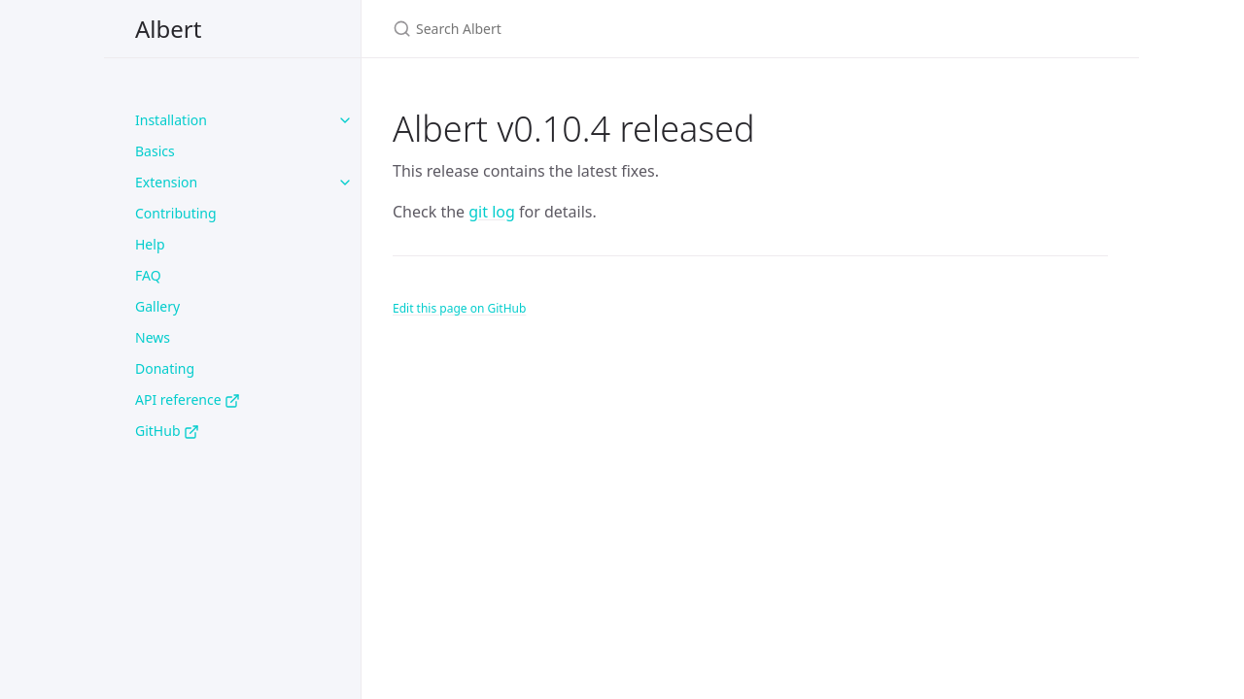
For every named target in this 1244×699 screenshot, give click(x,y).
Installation (171, 120)
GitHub (167, 430)
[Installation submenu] (345, 120)
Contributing (176, 213)
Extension (166, 182)
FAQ (148, 275)
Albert (168, 29)
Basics (155, 151)
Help (150, 244)
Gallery (157, 306)
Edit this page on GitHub (459, 308)
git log (491, 211)
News (152, 337)
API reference (187, 399)
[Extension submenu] (345, 182)
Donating (164, 368)
